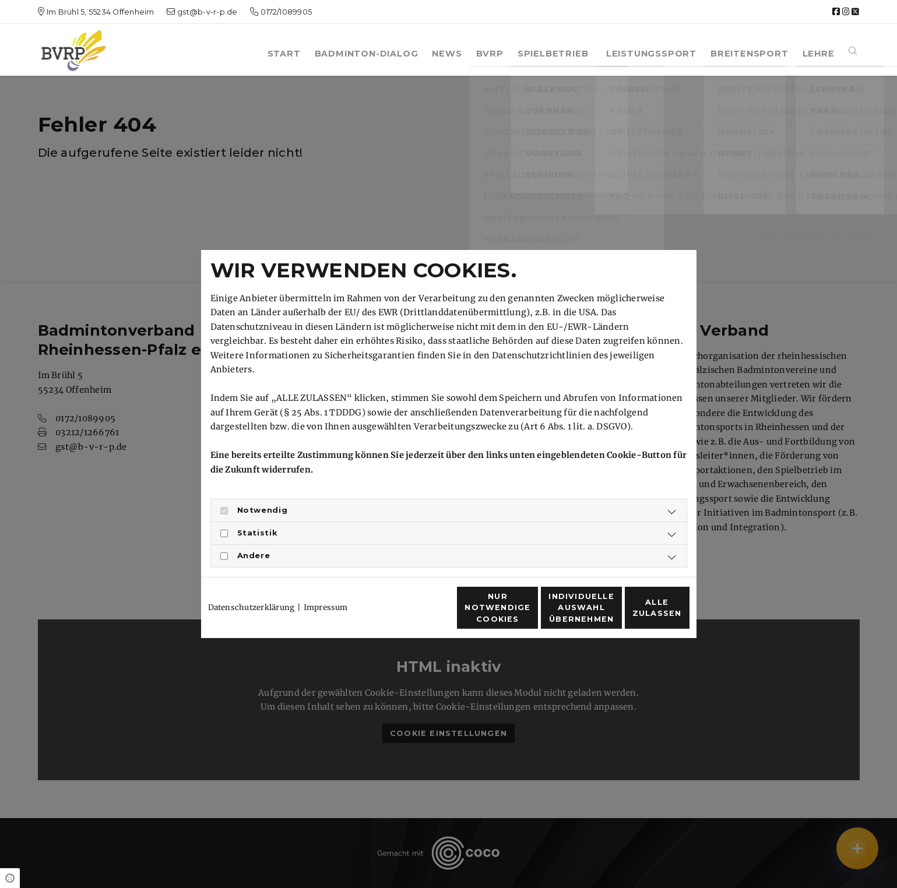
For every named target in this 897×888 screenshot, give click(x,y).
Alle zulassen (635, 614)
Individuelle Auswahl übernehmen (524, 613)
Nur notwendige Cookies (414, 614)
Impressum (326, 586)
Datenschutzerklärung (251, 586)
